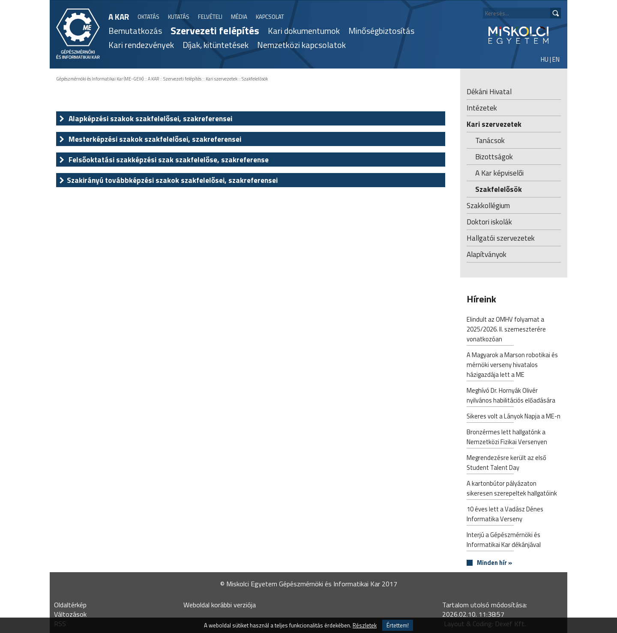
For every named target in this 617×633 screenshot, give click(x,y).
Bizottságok (494, 156)
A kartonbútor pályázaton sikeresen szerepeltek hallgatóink (512, 489)
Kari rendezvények (141, 44)
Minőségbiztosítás (381, 30)
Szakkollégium (488, 205)
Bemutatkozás (135, 30)
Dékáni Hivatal (489, 91)
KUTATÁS (178, 16)
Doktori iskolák (489, 221)
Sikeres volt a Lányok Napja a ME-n (513, 417)
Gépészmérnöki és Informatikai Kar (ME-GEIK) (100, 78)
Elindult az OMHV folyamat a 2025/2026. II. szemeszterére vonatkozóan (506, 330)
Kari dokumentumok (304, 30)
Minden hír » (494, 563)
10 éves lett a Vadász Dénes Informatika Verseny (505, 515)
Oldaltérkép (70, 605)
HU (544, 59)
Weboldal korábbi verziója (219, 605)
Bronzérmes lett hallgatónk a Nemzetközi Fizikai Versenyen (507, 437)
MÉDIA (239, 16)
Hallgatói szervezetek (501, 238)
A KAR (118, 17)
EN (556, 59)
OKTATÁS (148, 16)
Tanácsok (490, 140)
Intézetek (482, 107)
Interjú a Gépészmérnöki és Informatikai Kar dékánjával (504, 540)
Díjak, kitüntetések (216, 44)
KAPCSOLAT (270, 16)
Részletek (365, 625)
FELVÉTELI (210, 16)
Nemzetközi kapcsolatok (301, 44)
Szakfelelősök (255, 78)
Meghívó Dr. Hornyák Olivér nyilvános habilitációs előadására (511, 396)
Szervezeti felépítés (215, 30)
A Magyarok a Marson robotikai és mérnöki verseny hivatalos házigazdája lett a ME (512, 365)
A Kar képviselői (499, 173)
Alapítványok (486, 254)
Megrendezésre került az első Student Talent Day (506, 463)
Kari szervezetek (221, 78)
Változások (70, 614)
